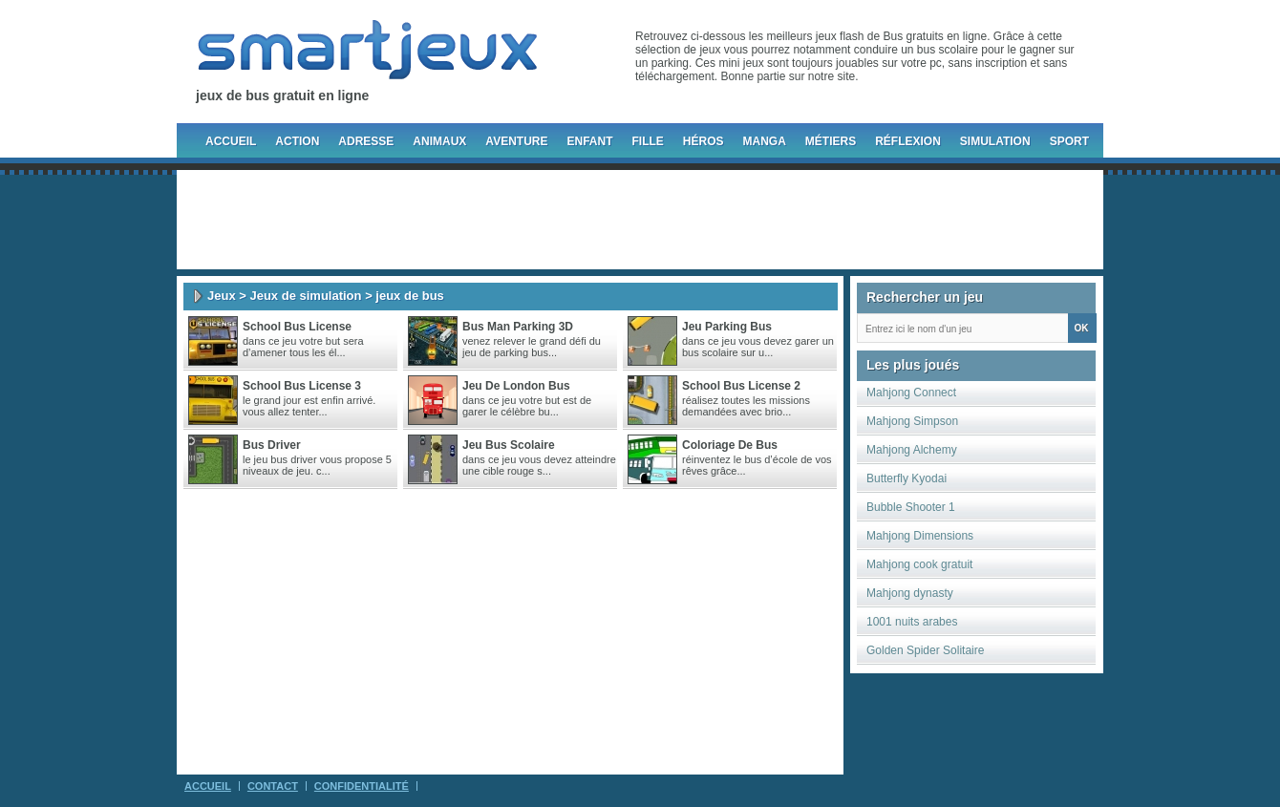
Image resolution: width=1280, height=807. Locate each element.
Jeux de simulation (305, 295)
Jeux (221, 295)
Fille (647, 141)
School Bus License (297, 326)
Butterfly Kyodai (906, 478)
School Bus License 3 (302, 386)
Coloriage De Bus (730, 445)
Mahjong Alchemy (911, 450)
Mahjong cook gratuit (919, 564)
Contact (272, 786)
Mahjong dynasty (909, 593)
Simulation (995, 141)
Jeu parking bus (727, 326)
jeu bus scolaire (508, 445)
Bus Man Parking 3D (517, 326)
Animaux (439, 141)
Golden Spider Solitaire (925, 650)
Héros (703, 141)
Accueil (230, 141)
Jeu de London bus (516, 386)
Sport (1069, 141)
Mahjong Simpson (912, 421)
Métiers (830, 141)
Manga (764, 141)
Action (297, 141)
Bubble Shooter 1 (910, 507)
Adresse (366, 141)
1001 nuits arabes (911, 621)
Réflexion (908, 141)
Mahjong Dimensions (919, 535)
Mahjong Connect (911, 392)
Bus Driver (272, 445)
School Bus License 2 (741, 386)
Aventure (516, 141)
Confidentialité (361, 786)
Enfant (589, 141)
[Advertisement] (640, 220)
